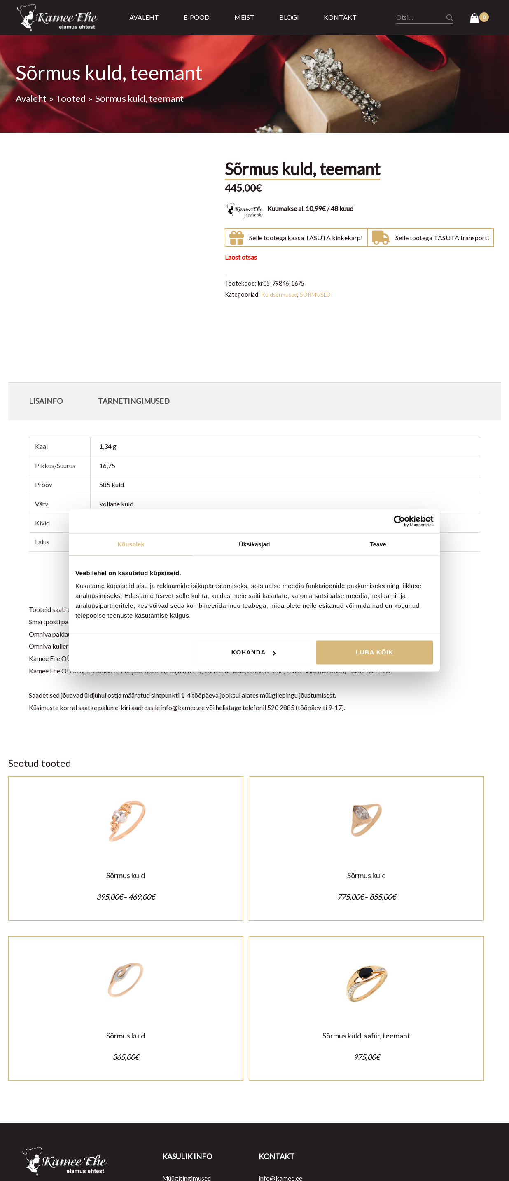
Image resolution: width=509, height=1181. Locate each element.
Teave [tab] (378, 544)
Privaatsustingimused (192, 1049)
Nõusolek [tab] (131, 544)
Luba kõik (375, 652)
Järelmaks (176, 1086)
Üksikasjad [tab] (254, 544)
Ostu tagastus (182, 1062)
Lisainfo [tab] (46, 400)
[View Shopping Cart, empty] (479, 19)
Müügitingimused (187, 1037)
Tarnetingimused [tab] (134, 400)
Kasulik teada (181, 1098)
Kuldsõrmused (280, 294)
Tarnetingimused (186, 1074)
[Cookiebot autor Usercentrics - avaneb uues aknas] (398, 521)
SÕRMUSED (318, 294)
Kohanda (253, 652)
